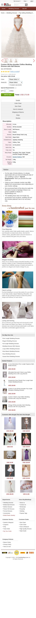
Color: (3, 79)
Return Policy (7, 542)
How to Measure (24, 526)
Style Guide (23, 531)
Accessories (6, 513)
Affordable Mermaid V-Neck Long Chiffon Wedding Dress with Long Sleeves (19, 372)
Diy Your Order (7, 531)
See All (24, 8)
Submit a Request (8, 522)
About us (22, 502)
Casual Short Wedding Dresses (11, 356)
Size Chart (23, 522)
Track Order (6, 528)
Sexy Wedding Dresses (8, 354)
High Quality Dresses (26, 528)
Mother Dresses (7, 507)
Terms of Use (7, 546)
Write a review (14, 71)
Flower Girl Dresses (8, 509)
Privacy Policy (7, 544)
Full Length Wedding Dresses (10, 343)
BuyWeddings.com (23, 557)
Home (3, 8)
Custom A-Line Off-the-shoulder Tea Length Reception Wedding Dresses (20, 389)
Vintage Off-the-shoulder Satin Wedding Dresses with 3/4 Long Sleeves (19, 405)
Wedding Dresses (14, 8)
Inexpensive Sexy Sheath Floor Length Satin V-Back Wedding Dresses (20, 381)
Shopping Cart (33, 4)
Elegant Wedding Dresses (9, 341)
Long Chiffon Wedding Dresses (11, 348)
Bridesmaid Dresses (8, 504)
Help (25, 1)
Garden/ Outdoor (17, 157)
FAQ (4, 526)
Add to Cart (7, 94)
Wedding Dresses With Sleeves (11, 346)
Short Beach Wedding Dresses (10, 351)
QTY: (2, 91)
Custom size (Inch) (16, 85)
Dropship (22, 509)
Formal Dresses (7, 511)
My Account (17, 1)
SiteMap (22, 511)
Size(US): (4, 82)
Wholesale (23, 507)
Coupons (5, 524)
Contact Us (23, 504)
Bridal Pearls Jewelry (9, 515)
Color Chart (23, 524)
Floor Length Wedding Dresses (11, 338)
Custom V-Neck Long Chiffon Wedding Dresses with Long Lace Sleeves (19, 397)
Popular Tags (23, 513)
